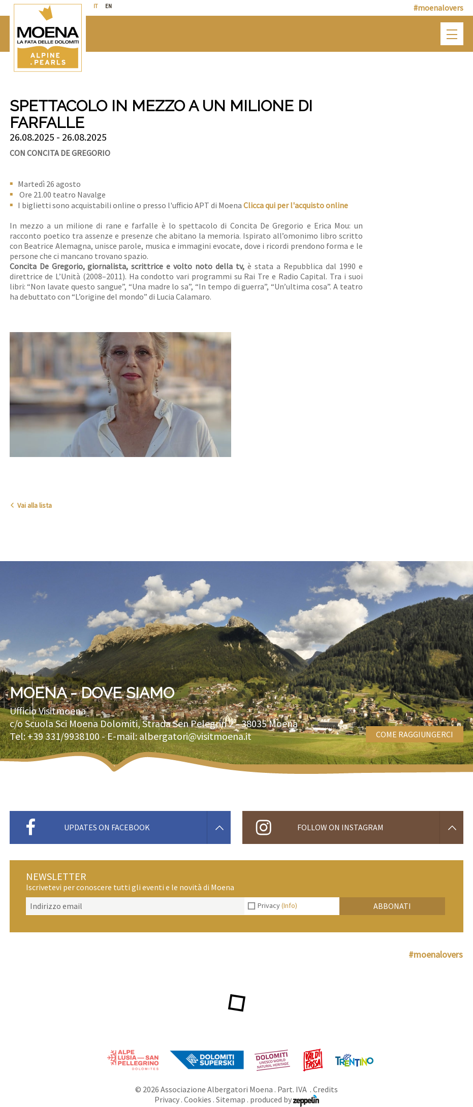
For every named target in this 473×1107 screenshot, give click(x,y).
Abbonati (392, 906)
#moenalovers (438, 8)
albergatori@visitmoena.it (195, 736)
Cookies (197, 1099)
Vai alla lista (31, 505)
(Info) (289, 905)
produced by (284, 1099)
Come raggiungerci (414, 734)
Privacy (277, 905)
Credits (325, 1089)
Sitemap (230, 1099)
